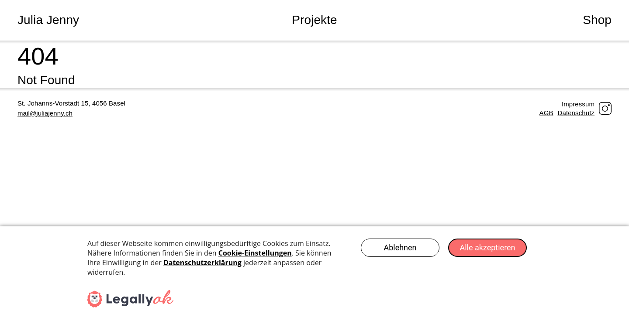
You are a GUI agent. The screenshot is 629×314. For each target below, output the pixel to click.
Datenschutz (576, 112)
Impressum (578, 104)
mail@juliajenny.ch (45, 113)
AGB (546, 112)
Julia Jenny (48, 20)
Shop (597, 20)
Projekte (314, 20)
